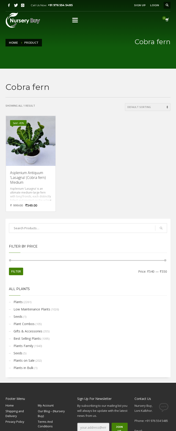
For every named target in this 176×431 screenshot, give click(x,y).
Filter (16, 271)
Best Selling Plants (27, 338)
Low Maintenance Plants (32, 309)
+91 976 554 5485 (60, 5)
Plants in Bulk (23, 368)
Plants (18, 302)
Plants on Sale (24, 360)
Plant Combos (24, 324)
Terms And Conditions (45, 424)
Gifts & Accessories (28, 331)
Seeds (18, 316)
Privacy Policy (15, 422)
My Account (46, 405)
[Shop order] (147, 107)
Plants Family (23, 346)
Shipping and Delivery (15, 413)
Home (13, 42)
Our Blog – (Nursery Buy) (51, 413)
